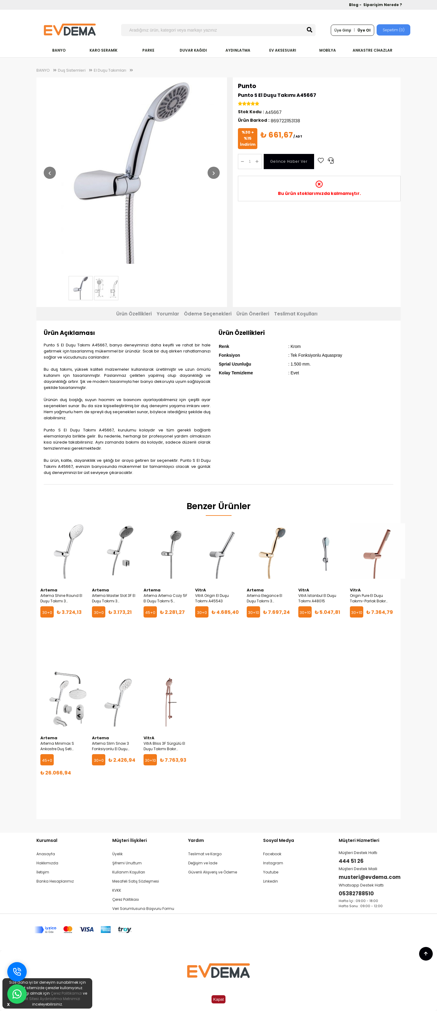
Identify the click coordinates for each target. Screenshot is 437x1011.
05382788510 (356, 893)
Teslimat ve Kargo (205, 853)
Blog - (355, 4)
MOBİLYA (327, 50)
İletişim (42, 872)
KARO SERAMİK (103, 50)
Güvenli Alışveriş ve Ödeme (212, 872)
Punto (247, 86)
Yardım (196, 840)
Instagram (273, 863)
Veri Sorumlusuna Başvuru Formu (143, 908)
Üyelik (117, 853)
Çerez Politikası (125, 899)
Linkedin (270, 881)
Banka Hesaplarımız (55, 881)
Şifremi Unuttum (127, 863)
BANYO (59, 50)
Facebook (272, 853)
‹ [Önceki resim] (49, 172)
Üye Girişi (342, 30)
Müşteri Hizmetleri (359, 840)
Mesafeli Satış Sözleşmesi (135, 881)
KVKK (116, 890)
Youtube (270, 872)
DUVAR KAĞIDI (193, 50)
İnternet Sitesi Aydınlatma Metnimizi (47, 998)
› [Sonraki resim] (213, 172)
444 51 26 (351, 861)
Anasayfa (45, 853)
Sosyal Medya (278, 840)
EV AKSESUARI (282, 50)
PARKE (148, 50)
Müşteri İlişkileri (129, 840)
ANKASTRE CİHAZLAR (372, 50)
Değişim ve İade (202, 863)
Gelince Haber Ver (288, 161)
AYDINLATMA (237, 50)
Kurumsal (46, 840)
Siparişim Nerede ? (382, 4)
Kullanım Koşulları (128, 872)
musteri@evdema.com (370, 877)
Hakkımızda (47, 863)
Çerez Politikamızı (66, 993)
